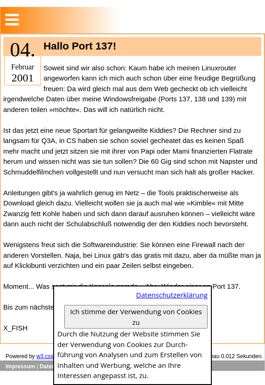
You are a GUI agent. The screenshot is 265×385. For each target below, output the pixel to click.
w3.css (45, 356)
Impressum (20, 366)
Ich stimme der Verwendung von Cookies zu (136, 317)
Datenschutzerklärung (172, 294)
